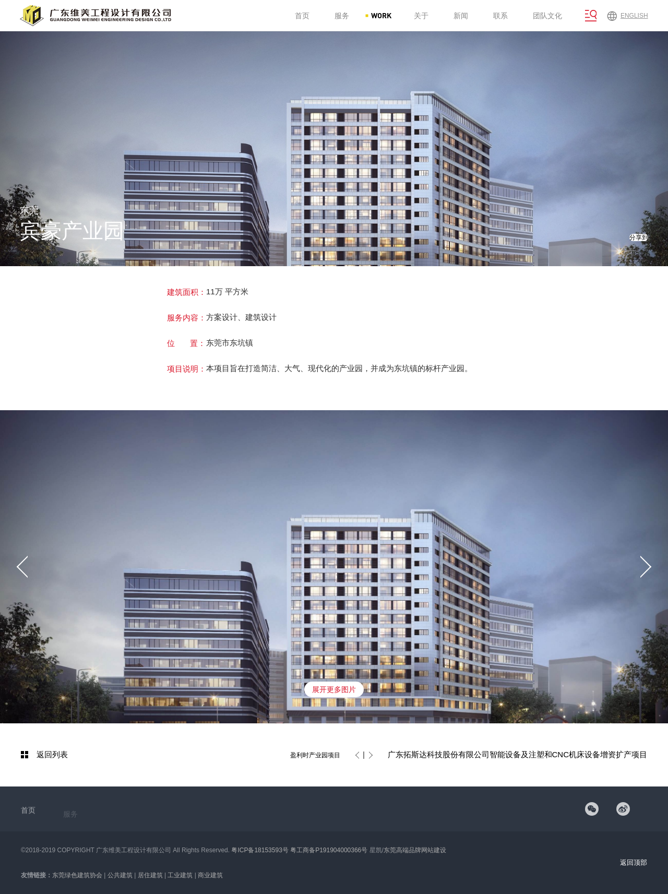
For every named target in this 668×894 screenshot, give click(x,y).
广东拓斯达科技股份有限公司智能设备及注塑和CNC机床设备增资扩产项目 (518, 754)
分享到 (638, 237)
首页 (28, 815)
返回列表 (52, 754)
